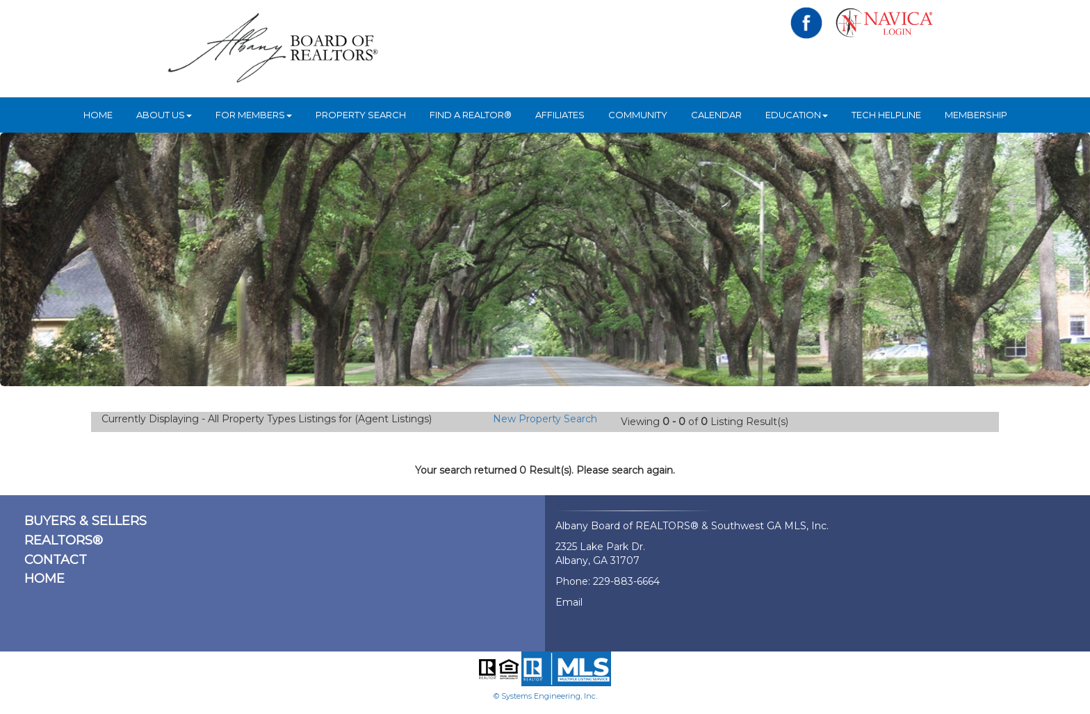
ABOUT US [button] (164, 114)
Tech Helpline (886, 114)
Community (637, 114)
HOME (98, 114)
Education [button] (796, 114)
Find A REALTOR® (471, 114)
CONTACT (55, 559)
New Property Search (545, 419)
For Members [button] (253, 114)
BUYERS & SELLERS (85, 521)
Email (569, 602)
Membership (976, 114)
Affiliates (560, 114)
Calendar (716, 114)
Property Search (361, 114)
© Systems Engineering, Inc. (545, 696)
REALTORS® (63, 540)
